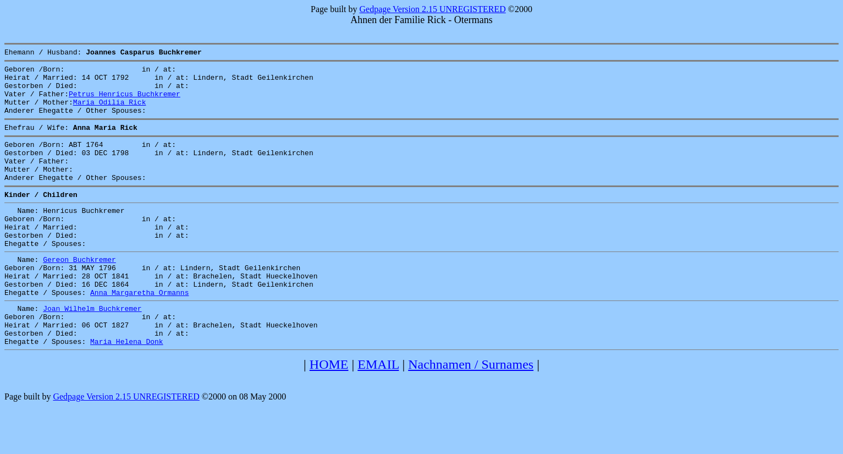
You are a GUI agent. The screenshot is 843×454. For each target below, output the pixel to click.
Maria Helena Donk (126, 389)
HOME (329, 412)
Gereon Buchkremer (79, 292)
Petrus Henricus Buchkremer (124, 102)
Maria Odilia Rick (109, 112)
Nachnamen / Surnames (470, 412)
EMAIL (378, 412)
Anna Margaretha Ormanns (139, 332)
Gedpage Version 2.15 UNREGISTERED (432, 9)
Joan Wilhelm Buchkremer (92, 349)
